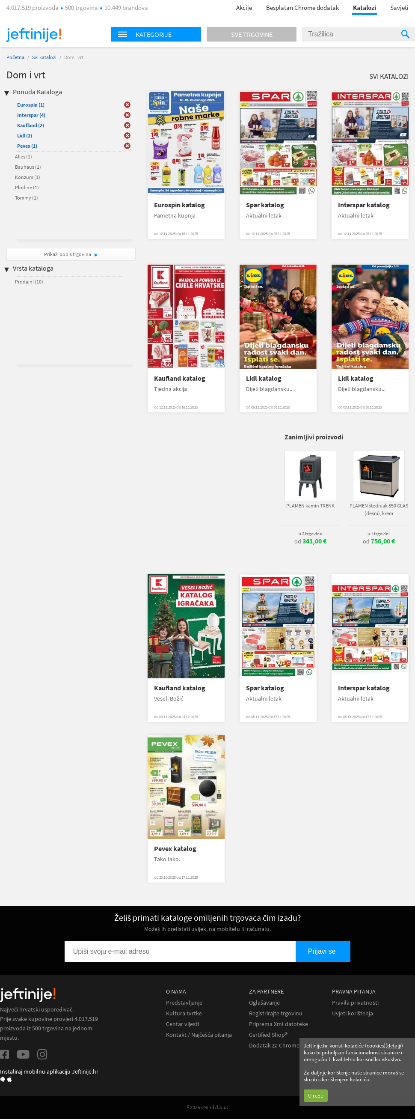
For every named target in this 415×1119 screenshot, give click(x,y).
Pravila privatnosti (355, 1002)
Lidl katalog (264, 378)
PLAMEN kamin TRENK (310, 505)
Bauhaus (28, 167)
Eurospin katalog (179, 205)
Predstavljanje (184, 1002)
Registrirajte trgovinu (275, 1013)
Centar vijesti (182, 1024)
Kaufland (30, 125)
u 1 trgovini (379, 534)
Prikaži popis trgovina (68, 254)
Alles (23, 156)
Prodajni (29, 281)
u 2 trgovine (310, 534)
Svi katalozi (44, 57)
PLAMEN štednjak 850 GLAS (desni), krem (379, 509)
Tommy (26, 197)
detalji (394, 1045)
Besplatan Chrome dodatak (302, 7)
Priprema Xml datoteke (278, 1024)
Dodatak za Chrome (274, 1045)
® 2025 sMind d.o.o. (207, 1107)
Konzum (27, 177)
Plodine (27, 187)
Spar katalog (265, 205)
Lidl (24, 135)
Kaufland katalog (179, 378)
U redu (315, 1095)
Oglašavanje (264, 1002)
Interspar (31, 115)
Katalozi (364, 7)
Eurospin (30, 104)
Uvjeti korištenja (352, 1013)
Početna (15, 57)
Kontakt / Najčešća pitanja (199, 1034)
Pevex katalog (175, 848)
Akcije (244, 7)
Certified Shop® (268, 1034)
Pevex (27, 146)
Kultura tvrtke (184, 1013)
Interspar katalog (364, 205)
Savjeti (399, 7)
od (310, 541)
